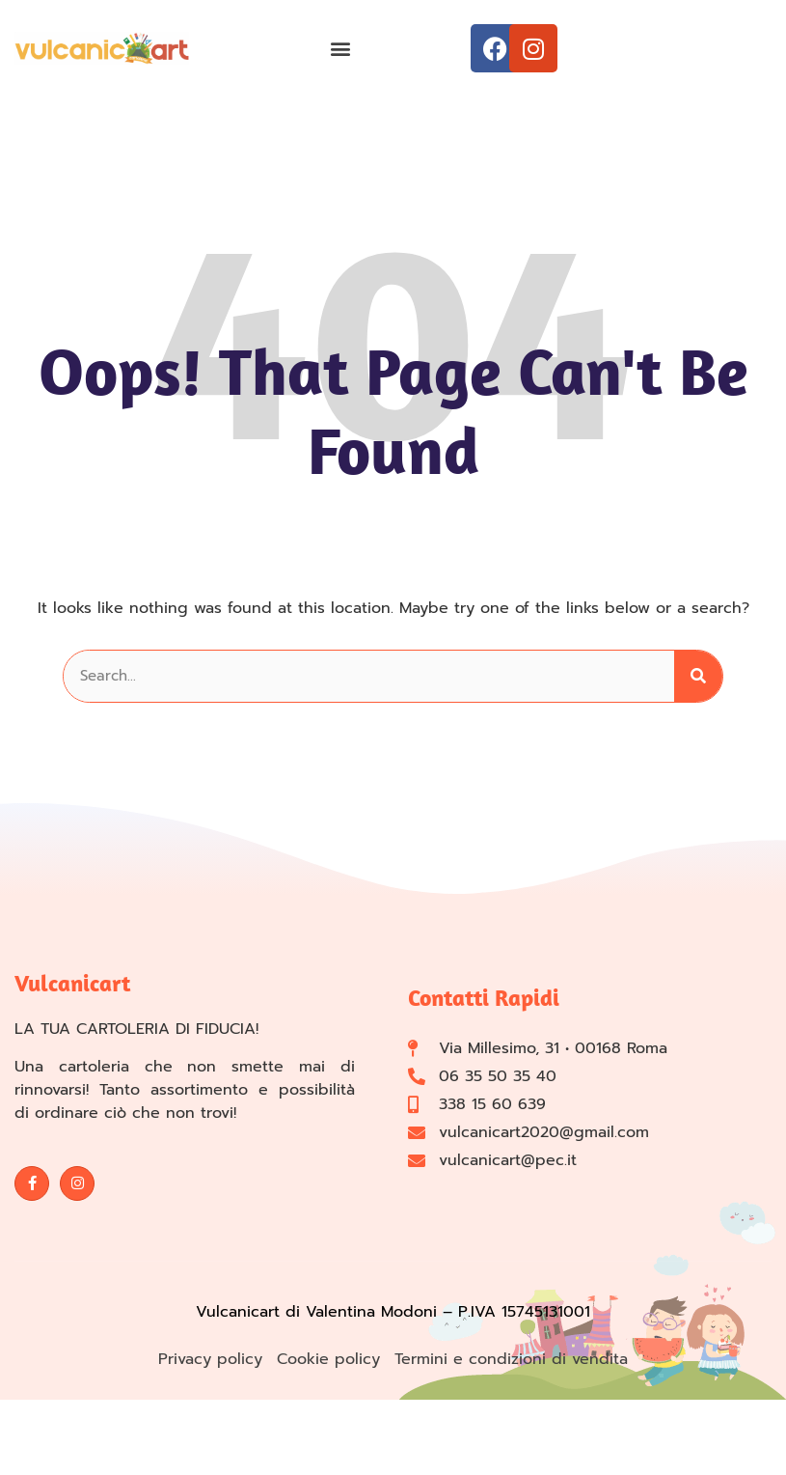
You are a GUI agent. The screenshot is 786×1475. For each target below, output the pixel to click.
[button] (340, 49)
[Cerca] (698, 676)
